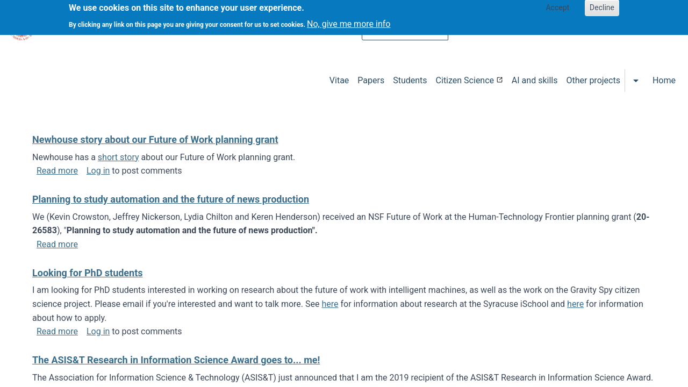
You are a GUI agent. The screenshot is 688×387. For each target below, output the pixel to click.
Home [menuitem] (664, 80)
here (329, 304)
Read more (57, 171)
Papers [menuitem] (370, 80)
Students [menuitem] (410, 80)
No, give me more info (348, 21)
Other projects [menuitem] (593, 80)
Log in (98, 171)
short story (118, 157)
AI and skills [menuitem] (535, 80)
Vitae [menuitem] (339, 80)
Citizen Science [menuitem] (465, 80)
